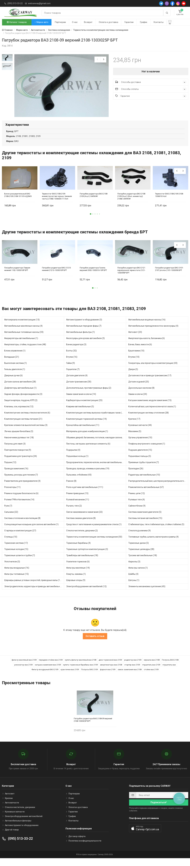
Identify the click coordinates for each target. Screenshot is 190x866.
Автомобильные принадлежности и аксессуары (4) (153, 332)
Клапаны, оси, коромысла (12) (18, 413)
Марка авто (41, 22)
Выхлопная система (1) (15, 370)
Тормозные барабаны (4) (78, 549)
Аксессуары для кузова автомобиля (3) (85, 345)
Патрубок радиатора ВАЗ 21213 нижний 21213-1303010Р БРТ (56, 275)
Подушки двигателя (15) (140, 456)
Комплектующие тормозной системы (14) (86, 425)
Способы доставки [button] (151, 82)
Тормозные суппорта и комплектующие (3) (87, 556)
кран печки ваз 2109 (70, 676)
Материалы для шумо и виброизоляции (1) (87, 438)
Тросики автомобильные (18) (142, 562)
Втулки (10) (133, 363)
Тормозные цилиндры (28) (141, 556)
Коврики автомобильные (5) (80, 413)
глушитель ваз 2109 (151, 671)
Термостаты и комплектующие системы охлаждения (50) (94, 543)
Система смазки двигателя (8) (81, 525)
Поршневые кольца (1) (77, 463)
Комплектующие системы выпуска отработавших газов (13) (95, 419)
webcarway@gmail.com (39, 3)
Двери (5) (133, 376)
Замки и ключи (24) (137, 401)
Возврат (88, 22)
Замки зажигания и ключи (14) (81, 401)
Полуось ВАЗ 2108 (170, 667)
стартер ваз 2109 (132, 671)
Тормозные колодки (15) (16, 556)
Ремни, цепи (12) (136, 500)
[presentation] (97, 59)
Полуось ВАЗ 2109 (89, 676)
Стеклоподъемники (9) (139, 537)
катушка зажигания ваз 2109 (48, 671)
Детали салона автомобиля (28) (20, 388)
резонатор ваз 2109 (23, 671)
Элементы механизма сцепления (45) (146, 593)
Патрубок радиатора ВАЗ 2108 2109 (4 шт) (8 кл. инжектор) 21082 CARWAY (131, 202)
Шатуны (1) (133, 587)
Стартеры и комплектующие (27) (20, 537)
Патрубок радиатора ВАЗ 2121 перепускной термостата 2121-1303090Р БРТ (131, 277)
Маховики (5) (134, 438)
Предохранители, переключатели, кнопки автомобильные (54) (96, 469)
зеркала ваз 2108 (152, 667)
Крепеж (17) (134, 425)
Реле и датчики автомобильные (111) (84, 494)
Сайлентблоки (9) (136, 512)
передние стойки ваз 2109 (51, 667)
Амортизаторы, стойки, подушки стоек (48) (25, 351)
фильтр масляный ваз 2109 (24, 667)
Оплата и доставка (108, 22)
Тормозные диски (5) (138, 549)
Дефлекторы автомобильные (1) (20, 394)
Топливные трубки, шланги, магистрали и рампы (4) (153, 543)
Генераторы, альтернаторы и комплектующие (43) (152, 370)
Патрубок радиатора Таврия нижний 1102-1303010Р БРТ (17, 275)
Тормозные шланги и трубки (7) (19, 562)
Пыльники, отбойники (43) (79, 481)
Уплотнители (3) (12, 568)
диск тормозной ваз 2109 (110, 667)
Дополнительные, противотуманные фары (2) (88, 394)
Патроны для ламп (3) (15, 450)
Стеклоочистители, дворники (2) (82, 537)
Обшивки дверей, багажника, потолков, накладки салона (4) (95, 444)
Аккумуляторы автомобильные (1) (21, 345)
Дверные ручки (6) (13, 382)
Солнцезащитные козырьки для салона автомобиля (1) (31, 531)
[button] (90, 220)
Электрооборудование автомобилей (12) (86, 593)
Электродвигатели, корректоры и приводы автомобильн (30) (34, 593)
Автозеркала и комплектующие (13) (22, 326)
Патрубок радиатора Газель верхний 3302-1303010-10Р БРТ (93, 275)
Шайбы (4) (133, 580)
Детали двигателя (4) (77, 382)
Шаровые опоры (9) (75, 587)
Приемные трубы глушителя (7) (143, 469)
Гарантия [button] (151, 96)
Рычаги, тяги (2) (74, 512)
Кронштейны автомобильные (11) (82, 432)
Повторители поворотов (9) (17, 456)
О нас (75, 22)
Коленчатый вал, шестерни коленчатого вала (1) (152, 413)
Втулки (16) (71, 363)
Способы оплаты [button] (151, 89)
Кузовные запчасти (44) (140, 432)
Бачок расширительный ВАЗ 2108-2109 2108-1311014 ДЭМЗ (18, 201)
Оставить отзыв (95, 642)
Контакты (158, 22)
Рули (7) (8, 512)
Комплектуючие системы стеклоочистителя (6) (27, 419)
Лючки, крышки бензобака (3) (18, 438)
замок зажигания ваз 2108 (130, 676)
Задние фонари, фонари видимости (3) (23, 401)
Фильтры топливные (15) (16, 580)
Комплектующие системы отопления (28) (148, 419)
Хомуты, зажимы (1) (76, 580)
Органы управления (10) (140, 444)
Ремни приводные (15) (77, 500)
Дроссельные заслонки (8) (141, 394)
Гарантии (129, 22)
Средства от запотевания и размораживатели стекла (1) (94, 531)
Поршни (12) (10, 469)
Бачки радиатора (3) (76, 351)
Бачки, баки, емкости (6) (140, 351)
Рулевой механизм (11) (77, 506)
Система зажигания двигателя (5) (144, 518)
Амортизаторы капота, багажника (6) (146, 345)
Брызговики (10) (136, 357)
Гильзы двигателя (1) (14, 376)
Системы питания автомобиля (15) (145, 525)
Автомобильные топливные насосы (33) (23, 339)
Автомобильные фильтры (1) (80, 339)
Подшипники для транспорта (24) (20, 463)
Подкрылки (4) (73, 456)
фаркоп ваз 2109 (107, 676)
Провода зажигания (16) (16, 475)
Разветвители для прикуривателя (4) (22, 487)
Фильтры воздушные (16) (16, 574)
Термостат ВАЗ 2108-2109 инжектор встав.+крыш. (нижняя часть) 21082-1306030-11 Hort (57, 202)
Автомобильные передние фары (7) (83, 332)
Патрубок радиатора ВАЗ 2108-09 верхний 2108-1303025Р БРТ (93, 726)
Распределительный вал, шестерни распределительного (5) (157, 487)
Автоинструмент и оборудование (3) (84, 326)
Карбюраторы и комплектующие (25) (84, 407)
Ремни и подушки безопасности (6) (21, 500)
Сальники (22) (11, 518)
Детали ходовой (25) (138, 388)
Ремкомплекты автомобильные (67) (146, 494)
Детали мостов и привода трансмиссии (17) (149, 382)
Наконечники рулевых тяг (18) (19, 444)
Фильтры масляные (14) (78, 574)
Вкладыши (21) (11, 363)
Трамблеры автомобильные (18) (82, 562)
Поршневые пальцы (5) (139, 463)
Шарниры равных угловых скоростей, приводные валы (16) (33, 587)
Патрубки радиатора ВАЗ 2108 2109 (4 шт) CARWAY (93, 201)
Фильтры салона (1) (138, 574)
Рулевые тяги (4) (136, 506)
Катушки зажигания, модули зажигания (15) (150, 407)
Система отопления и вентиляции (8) (22, 525)
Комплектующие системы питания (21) (23, 425)
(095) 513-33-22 (15, 3)
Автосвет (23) (135, 339)
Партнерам (60, 22)
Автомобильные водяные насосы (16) (146, 326)
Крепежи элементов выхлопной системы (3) (25, 432)
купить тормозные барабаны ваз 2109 (80, 671)
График (143, 22)
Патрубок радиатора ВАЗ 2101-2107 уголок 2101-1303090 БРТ (169, 275)
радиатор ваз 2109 (132, 667)
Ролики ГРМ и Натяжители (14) (19, 506)
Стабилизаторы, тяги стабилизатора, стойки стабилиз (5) (156, 531)
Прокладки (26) (135, 475)
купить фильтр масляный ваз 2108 (80, 667)
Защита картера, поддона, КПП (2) (20, 407)
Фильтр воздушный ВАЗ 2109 (44, 676)
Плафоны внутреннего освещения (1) (146, 450)
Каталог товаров (17, 22)
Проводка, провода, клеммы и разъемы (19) (87, 475)
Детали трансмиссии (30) (78, 388)
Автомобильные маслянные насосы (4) (23, 332)
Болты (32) (71, 357)
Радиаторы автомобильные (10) (144, 481)
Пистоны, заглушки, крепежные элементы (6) (88, 450)
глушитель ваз (169, 671)
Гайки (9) (70, 370)
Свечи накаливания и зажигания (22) (84, 518)
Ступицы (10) (10, 543)
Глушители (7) (73, 376)
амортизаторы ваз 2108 (111, 671)
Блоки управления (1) (14, 357)
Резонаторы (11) (12, 494)
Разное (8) (71, 487)
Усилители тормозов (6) (78, 568)
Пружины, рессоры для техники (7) (21, 481)
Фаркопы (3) (134, 568)
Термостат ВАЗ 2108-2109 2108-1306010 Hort (169, 201)
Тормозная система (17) (16, 549)
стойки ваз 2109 (151, 676)
